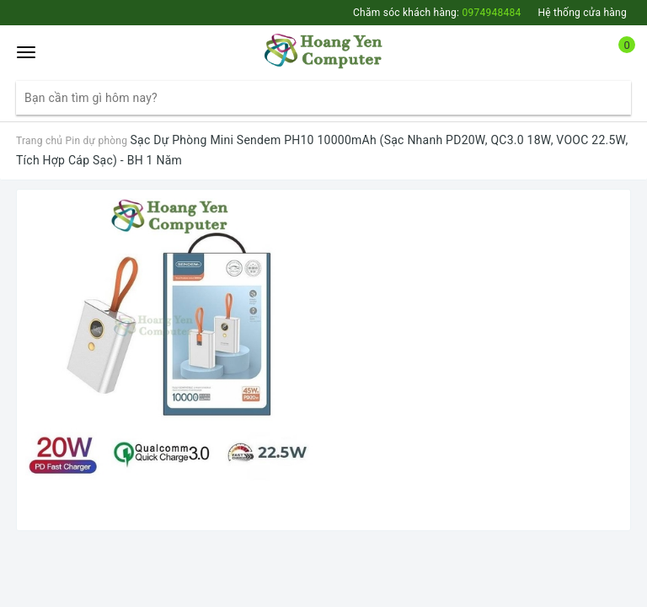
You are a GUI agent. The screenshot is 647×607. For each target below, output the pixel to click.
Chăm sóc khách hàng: (437, 13)
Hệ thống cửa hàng (582, 13)
